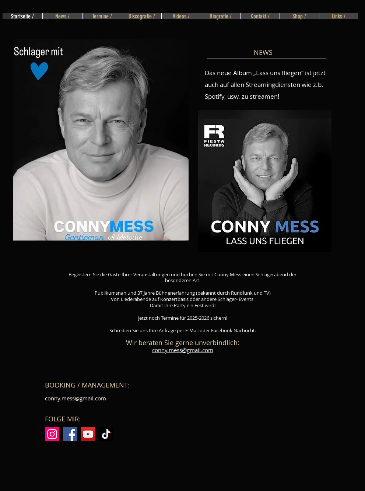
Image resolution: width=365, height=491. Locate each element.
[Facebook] (70, 434)
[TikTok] (106, 434)
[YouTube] (88, 434)
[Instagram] (52, 434)
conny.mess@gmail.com (75, 398)
